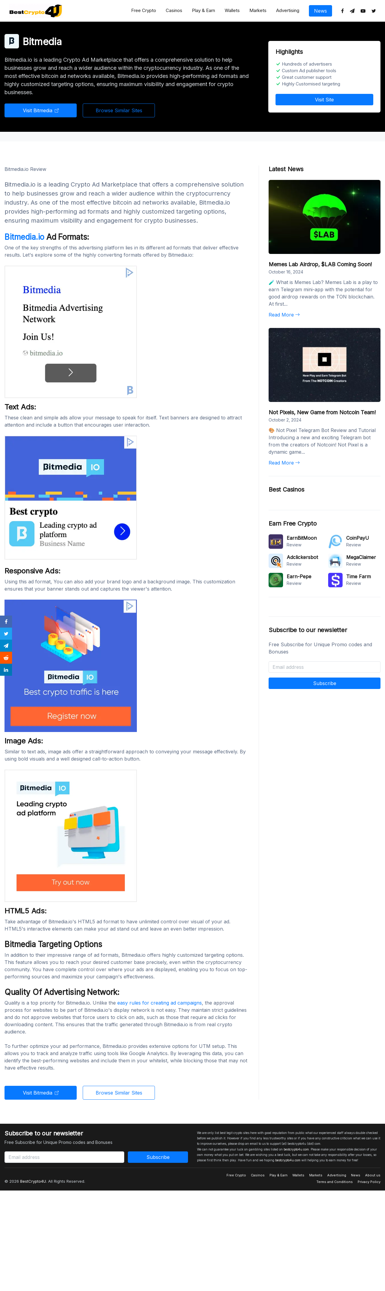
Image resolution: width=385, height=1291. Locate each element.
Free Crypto (143, 10)
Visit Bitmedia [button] (41, 110)
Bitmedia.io (25, 237)
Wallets (232, 10)
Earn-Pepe (299, 576)
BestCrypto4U (33, 1181)
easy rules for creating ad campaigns (159, 1003)
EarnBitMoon (302, 538)
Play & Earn (203, 10)
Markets (257, 10)
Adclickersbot (302, 557)
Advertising (287, 10)
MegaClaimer (361, 557)
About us (372, 1175)
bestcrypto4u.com (296, 1149)
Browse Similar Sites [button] (119, 110)
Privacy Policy (369, 1182)
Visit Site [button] (324, 100)
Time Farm (358, 576)
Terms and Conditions (334, 1182)
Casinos (174, 10)
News (320, 11)
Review (294, 544)
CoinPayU (357, 538)
